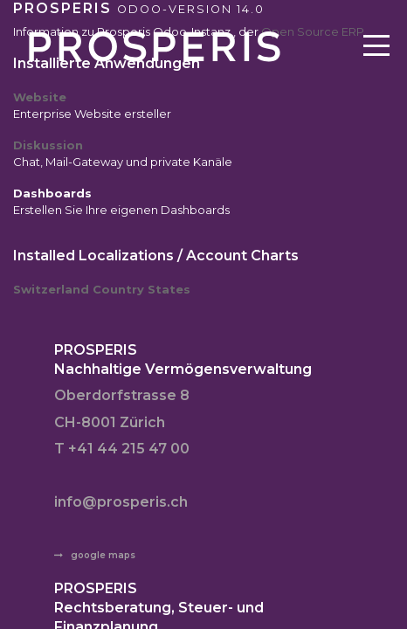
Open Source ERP (312, 31)
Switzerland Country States (101, 289)
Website (39, 97)
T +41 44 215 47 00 (122, 448)
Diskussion (48, 145)
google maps (103, 555)
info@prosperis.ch (121, 502)
